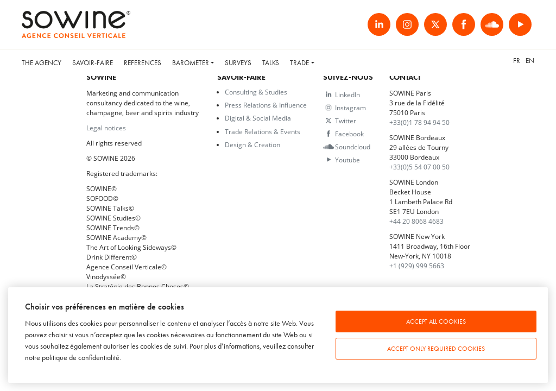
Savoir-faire (92, 63)
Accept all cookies (436, 321)
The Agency (41, 63)
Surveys (238, 63)
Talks (270, 63)
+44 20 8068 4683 (416, 221)
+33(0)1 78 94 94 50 (419, 122)
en (530, 60)
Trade (299, 63)
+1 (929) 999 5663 (416, 265)
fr (516, 60)
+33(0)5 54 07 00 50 (419, 166)
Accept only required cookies (436, 348)
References (142, 63)
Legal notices (106, 127)
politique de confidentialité (80, 357)
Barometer (190, 63)
